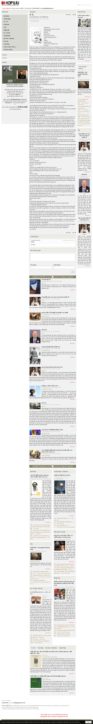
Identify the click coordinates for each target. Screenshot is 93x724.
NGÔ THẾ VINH (47, 478)
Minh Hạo (68, 539)
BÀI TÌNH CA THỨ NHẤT (38, 580)
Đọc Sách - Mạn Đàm (51, 648)
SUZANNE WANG (60, 527)
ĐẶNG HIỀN (35, 582)
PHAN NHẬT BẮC (59, 478)
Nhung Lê (70, 569)
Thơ (31, 544)
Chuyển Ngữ (62, 648)
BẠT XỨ (44, 283)
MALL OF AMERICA (61, 525)
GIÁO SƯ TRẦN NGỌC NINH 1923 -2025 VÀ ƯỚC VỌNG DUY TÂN (39, 476)
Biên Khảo (33, 471)
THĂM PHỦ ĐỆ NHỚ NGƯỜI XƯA (51, 347)
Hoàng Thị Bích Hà (46, 350)
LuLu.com (23, 99)
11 (59, 276)
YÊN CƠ (44, 403)
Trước (69, 14)
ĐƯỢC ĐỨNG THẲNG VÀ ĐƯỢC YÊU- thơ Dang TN (84, 122)
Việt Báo (44, 370)
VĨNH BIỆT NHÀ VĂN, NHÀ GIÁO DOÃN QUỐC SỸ (55, 297)
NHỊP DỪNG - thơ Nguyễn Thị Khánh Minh (40, 548)
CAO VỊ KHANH (41, 576)
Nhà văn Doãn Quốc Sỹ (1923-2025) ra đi (52, 367)
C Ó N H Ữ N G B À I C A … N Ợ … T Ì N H (40, 593)
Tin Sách (33, 648)
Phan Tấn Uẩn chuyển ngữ (69, 527)
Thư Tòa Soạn (81, 12)
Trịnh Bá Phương (66, 635)
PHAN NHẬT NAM (66, 632)
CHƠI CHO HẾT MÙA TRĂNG (62, 475)
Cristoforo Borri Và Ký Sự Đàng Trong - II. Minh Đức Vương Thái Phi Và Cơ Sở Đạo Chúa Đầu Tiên (40, 532)
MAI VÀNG (35, 639)
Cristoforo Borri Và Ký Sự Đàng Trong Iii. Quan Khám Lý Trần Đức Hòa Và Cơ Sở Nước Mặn (40, 526)
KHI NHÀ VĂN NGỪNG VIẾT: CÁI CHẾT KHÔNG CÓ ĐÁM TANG (63, 536)
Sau (73, 14)
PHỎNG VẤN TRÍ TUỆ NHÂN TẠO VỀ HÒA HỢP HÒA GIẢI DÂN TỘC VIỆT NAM (64, 583)
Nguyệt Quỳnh (60, 635)
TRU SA (43, 406)
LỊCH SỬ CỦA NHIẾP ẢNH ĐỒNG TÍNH (52, 429)
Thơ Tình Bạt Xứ (46, 279)
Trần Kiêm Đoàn (45, 316)
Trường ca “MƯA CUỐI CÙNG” (50, 385)
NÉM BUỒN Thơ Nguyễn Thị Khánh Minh (83, 101)
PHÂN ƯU (44, 329)
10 (56, 276)
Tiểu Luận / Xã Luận (59, 532)
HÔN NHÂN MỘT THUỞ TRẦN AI (64, 521)
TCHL (43, 300)
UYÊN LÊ (4, 58)
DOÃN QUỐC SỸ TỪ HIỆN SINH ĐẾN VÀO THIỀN (55, 312)
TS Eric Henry (54, 657)
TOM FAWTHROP (46, 455)
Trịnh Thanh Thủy (45, 433)
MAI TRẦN (59, 628)
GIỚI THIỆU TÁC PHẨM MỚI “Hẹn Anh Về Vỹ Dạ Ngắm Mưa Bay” (48, 676)
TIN (79, 130)
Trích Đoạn (41, 648)
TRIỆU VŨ (44, 597)
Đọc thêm (72, 289)
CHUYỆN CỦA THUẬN (62, 518)
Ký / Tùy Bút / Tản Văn (36, 588)
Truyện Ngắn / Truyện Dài (61, 471)
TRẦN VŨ (59, 632)
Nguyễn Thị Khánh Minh (35, 561)
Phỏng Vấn (57, 578)
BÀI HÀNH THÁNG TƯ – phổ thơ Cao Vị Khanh (84, 108)
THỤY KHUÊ (36, 528)
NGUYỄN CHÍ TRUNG (47, 389)
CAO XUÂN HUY (34, 21)
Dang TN (49, 573)
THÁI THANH (42, 639)
